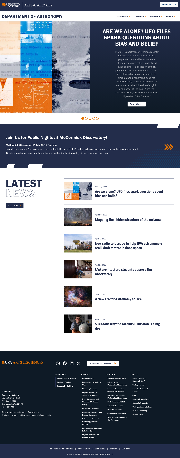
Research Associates (140, 399)
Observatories (87, 378)
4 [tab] (93, 118)
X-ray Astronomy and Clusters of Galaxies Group (90, 402)
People (134, 374)
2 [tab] (86, 118)
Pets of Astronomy (139, 410)
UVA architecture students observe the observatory (123, 271)
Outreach (110, 374)
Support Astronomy (101, 363)
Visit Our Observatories (116, 378)
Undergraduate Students (142, 407)
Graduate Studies (64, 382)
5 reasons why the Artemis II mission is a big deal (127, 326)
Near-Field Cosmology (90, 408)
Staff (134, 395)
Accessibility (84, 449)
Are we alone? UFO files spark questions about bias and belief (129, 193)
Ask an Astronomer (115, 406)
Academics (60, 374)
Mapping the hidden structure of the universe (128, 219)
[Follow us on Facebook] (65, 364)
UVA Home (126, 449)
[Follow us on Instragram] (58, 364)
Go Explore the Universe (116, 413)
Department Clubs (114, 409)
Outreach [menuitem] (156, 17)
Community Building (65, 386)
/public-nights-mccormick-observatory (169, 147)
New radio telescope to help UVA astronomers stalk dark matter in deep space (128, 245)
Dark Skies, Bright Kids (116, 402)
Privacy (113, 449)
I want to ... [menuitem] (168, 5)
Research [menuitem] (140, 17)
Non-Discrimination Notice (61, 449)
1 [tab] (82, 118)
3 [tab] (90, 118)
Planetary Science (89, 389)
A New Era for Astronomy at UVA (118, 299)
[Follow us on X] (79, 364)
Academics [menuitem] (123, 17)
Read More (135, 104)
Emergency (100, 449)
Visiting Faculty (138, 385)
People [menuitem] (170, 17)
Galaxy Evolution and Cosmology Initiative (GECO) (90, 421)
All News (13, 206)
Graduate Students (140, 403)
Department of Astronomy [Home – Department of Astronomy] (32, 16)
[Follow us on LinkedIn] (72, 364)
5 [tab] (97, 118)
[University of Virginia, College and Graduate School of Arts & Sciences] (27, 6)
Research (85, 374)
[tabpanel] (90, 67)
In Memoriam (137, 414)
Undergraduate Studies (66, 378)
